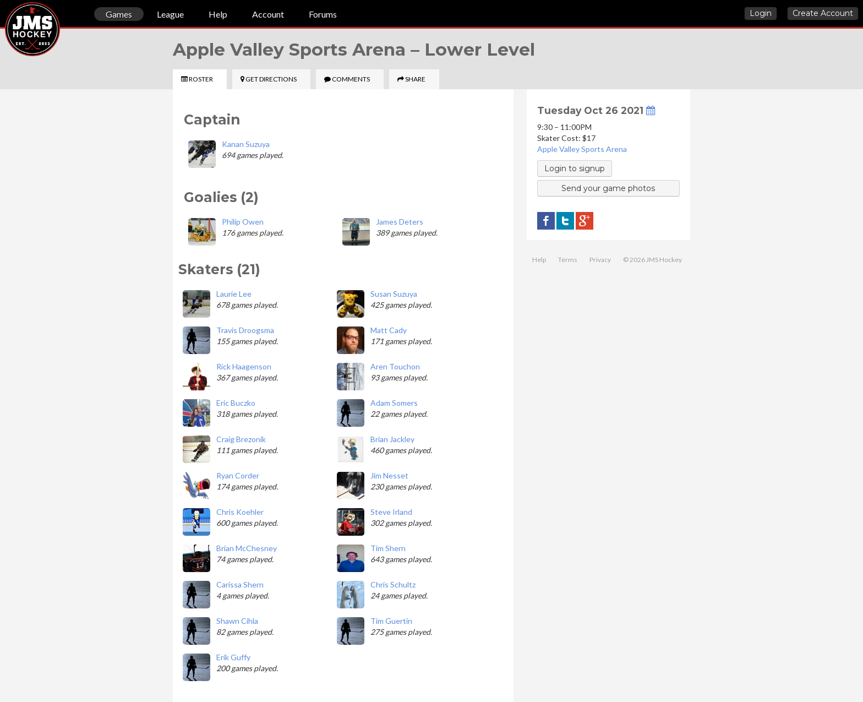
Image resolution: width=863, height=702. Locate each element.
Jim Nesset (389, 475)
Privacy (600, 259)
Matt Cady (388, 330)
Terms (567, 259)
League (170, 14)
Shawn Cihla (237, 620)
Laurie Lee (234, 293)
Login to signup (574, 168)
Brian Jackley (392, 439)
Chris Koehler (240, 511)
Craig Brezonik (241, 439)
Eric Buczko (235, 402)
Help (218, 14)
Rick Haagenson (243, 366)
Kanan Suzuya (246, 144)
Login (761, 13)
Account (268, 14)
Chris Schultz (393, 584)
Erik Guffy (233, 657)
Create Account (823, 13)
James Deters (399, 221)
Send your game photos (608, 188)
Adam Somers (394, 402)
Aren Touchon (395, 366)
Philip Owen (243, 221)
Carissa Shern (240, 584)
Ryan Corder (237, 475)
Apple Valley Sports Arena (582, 149)
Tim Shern (388, 548)
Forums (323, 14)
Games (119, 14)
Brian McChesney (246, 548)
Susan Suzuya (393, 293)
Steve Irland (391, 511)
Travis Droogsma (245, 330)
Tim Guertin (391, 620)
